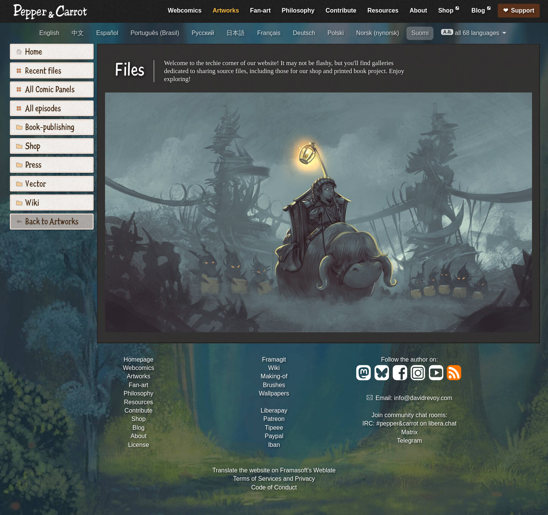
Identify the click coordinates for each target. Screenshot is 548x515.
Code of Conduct (274, 487)
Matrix (409, 432)
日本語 (235, 33)
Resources (382, 10)
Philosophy (298, 10)
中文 (78, 33)
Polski (336, 33)
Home (29, 51)
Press (28, 164)
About (418, 10)
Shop (449, 9)
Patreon (274, 419)
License (138, 445)
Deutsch (304, 33)
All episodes (38, 108)
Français (268, 33)
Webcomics (185, 10)
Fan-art (260, 10)
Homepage (138, 359)
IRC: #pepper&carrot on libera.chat (409, 423)
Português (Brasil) (155, 33)
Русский (202, 33)
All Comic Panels (45, 89)
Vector (31, 183)
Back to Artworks (47, 221)
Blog (482, 9)
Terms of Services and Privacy (274, 478)
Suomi (420, 33)
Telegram (409, 440)
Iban (274, 445)
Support (522, 10)
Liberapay (274, 410)
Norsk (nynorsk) (377, 33)
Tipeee (274, 427)
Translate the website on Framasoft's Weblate (274, 470)
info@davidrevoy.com (423, 398)
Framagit (274, 359)
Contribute (341, 10)
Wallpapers (274, 393)
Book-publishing (45, 126)
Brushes (274, 385)
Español (107, 33)
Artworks (226, 10)
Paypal (274, 436)
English (49, 33)
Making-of (274, 376)
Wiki (27, 202)
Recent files (38, 70)
